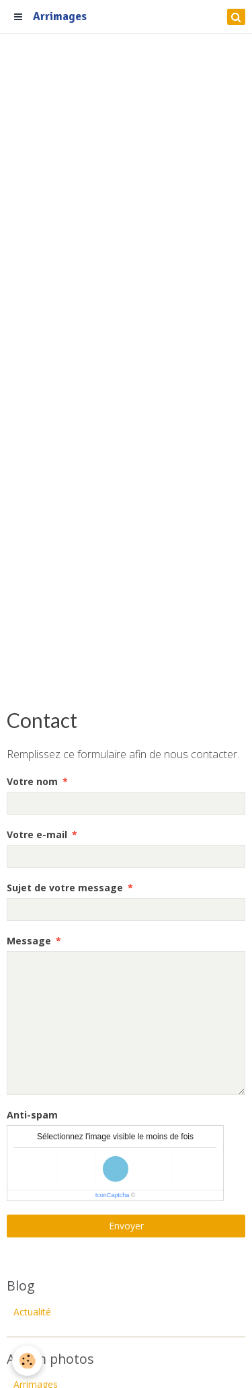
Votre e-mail (37, 834)
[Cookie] (27, 1361)
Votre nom (32, 781)
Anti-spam (32, 1114)
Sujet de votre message (65, 887)
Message (29, 940)
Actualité (32, 1311)
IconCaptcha (112, 1195)
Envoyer (126, 1225)
